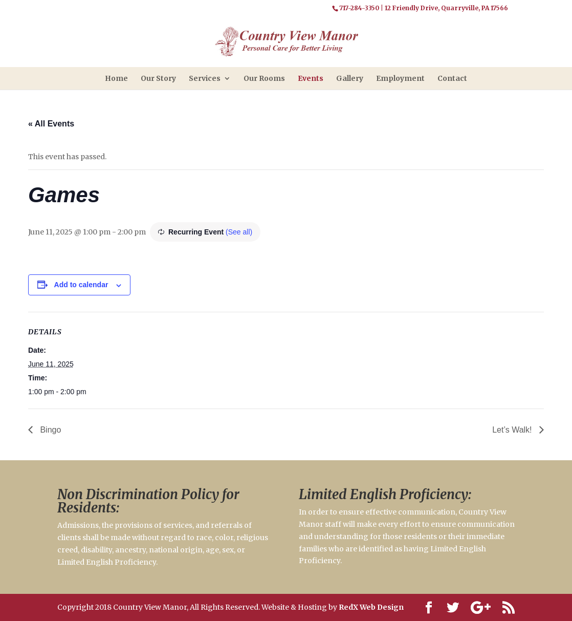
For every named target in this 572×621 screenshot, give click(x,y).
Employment (400, 78)
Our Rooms (264, 78)
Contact (452, 78)
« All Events (51, 123)
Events (310, 78)
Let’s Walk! (513, 429)
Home (116, 78)
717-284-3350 (359, 8)
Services (205, 78)
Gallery (349, 78)
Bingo (49, 429)
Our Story (158, 78)
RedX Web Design (371, 607)
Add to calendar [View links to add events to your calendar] (81, 285)
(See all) (239, 232)
